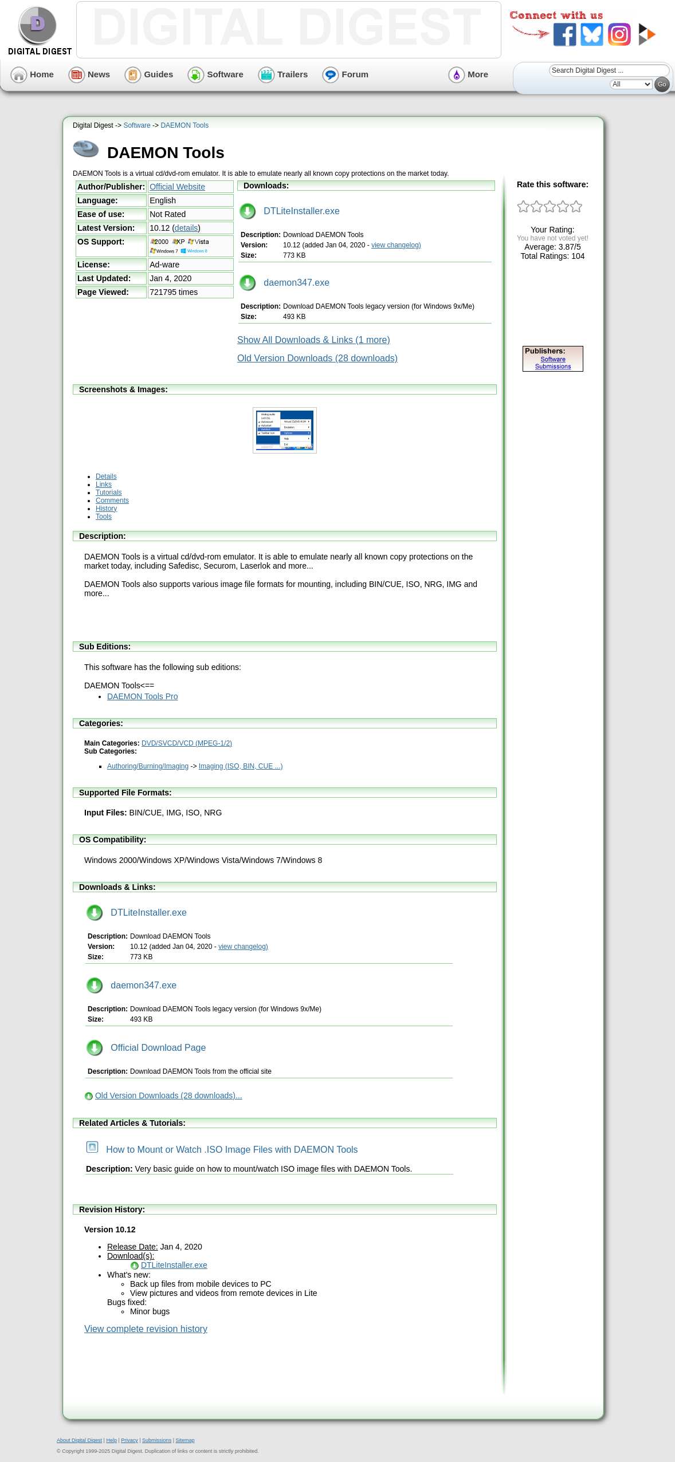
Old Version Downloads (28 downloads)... (168, 1095)
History (106, 509)
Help (111, 1440)
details (186, 227)
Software (215, 74)
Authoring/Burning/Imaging (148, 766)
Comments (112, 500)
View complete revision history (145, 1329)
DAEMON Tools (184, 125)
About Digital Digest (79, 1440)
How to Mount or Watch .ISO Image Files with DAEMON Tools (222, 1149)
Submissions (156, 1440)
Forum (345, 74)
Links (104, 484)
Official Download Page (146, 1048)
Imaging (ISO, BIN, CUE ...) (241, 766)
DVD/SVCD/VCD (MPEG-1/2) (187, 743)
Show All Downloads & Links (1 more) (313, 340)
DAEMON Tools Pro (142, 696)
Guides (148, 74)
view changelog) (396, 245)
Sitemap (184, 1440)
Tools (104, 517)
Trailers (283, 74)
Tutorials (109, 492)
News (89, 74)
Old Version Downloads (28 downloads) (317, 358)
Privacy (129, 1440)
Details (106, 476)
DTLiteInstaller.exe (289, 211)
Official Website (177, 186)
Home (32, 74)
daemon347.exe (284, 282)
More (468, 74)
